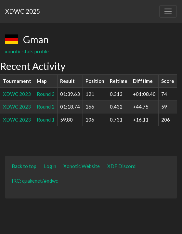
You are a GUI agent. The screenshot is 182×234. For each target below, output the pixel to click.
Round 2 (46, 107)
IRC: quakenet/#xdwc (35, 181)
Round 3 (46, 94)
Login (50, 166)
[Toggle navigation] (168, 11)
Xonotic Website (81, 166)
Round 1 (46, 120)
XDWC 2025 (22, 11)
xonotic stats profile (27, 51)
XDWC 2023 (17, 94)
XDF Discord (121, 166)
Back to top (24, 166)
